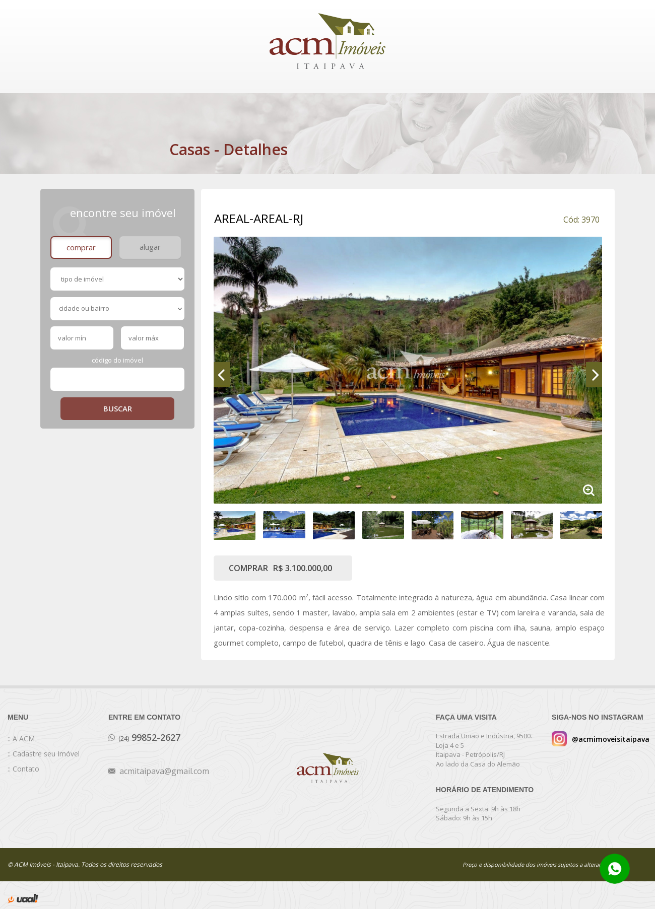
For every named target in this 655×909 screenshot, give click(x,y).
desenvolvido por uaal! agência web (23, 898)
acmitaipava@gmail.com (164, 771)
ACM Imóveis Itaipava (327, 41)
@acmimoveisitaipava (610, 739)
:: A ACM (21, 738)
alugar (150, 247)
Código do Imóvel (117, 360)
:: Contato (23, 769)
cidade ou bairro (120, 308)
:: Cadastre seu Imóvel (44, 753)
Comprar (81, 247)
